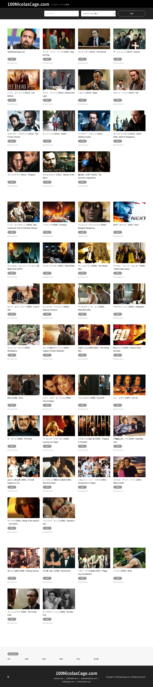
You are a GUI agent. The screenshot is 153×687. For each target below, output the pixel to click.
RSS (8, 677)
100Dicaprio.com (68, 682)
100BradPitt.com (72, 678)
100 (8, 659)
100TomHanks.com (84, 682)
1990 (44, 659)
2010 (78, 659)
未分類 (96, 659)
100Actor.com (59, 678)
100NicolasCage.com (76, 673)
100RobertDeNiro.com (89, 678)
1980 (26, 659)
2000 (61, 659)
